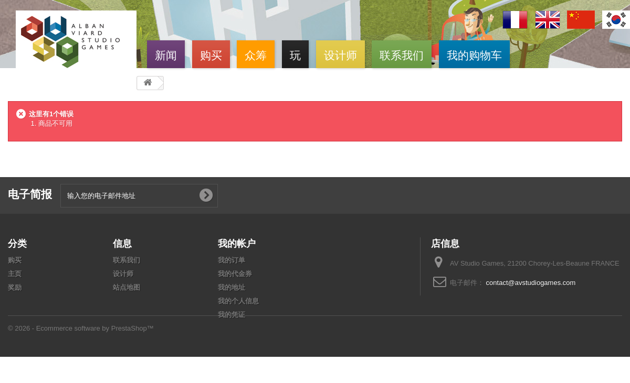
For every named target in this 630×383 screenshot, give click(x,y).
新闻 (166, 54)
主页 (15, 274)
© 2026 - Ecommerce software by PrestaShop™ (81, 352)
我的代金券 (235, 274)
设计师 (340, 54)
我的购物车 (474, 54)
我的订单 (231, 260)
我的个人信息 (238, 301)
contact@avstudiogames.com (531, 283)
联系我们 (402, 54)
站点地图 (126, 287)
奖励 (15, 287)
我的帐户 (237, 243)
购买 (211, 54)
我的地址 (231, 287)
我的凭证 (231, 315)
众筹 (256, 54)
